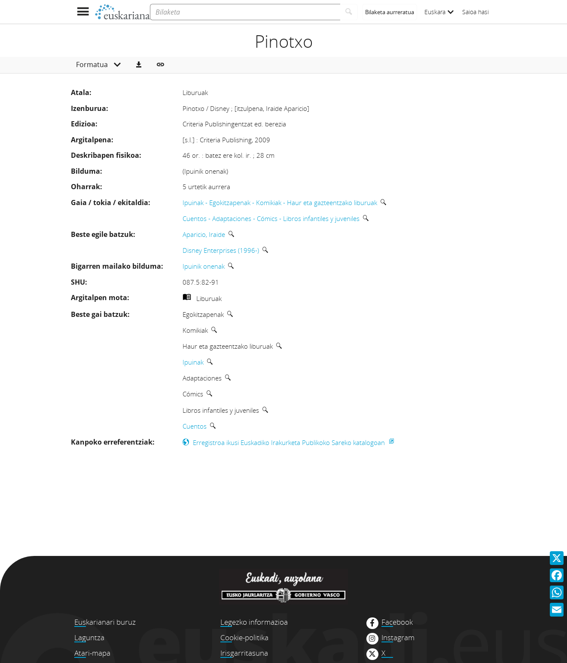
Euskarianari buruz (105, 622)
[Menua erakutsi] (82, 12)
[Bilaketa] (245, 12)
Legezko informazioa (254, 622)
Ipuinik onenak (204, 266)
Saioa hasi (475, 12)
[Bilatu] (349, 12)
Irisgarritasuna (244, 653)
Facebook (397, 622)
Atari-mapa (92, 653)
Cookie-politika (244, 637)
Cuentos (195, 426)
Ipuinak (193, 362)
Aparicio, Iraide (204, 234)
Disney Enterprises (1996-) (221, 250)
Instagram (398, 637)
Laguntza (89, 637)
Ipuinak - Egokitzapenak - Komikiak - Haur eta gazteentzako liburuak (280, 202)
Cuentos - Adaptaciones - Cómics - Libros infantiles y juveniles (271, 218)
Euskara (439, 12)
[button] (138, 65)
